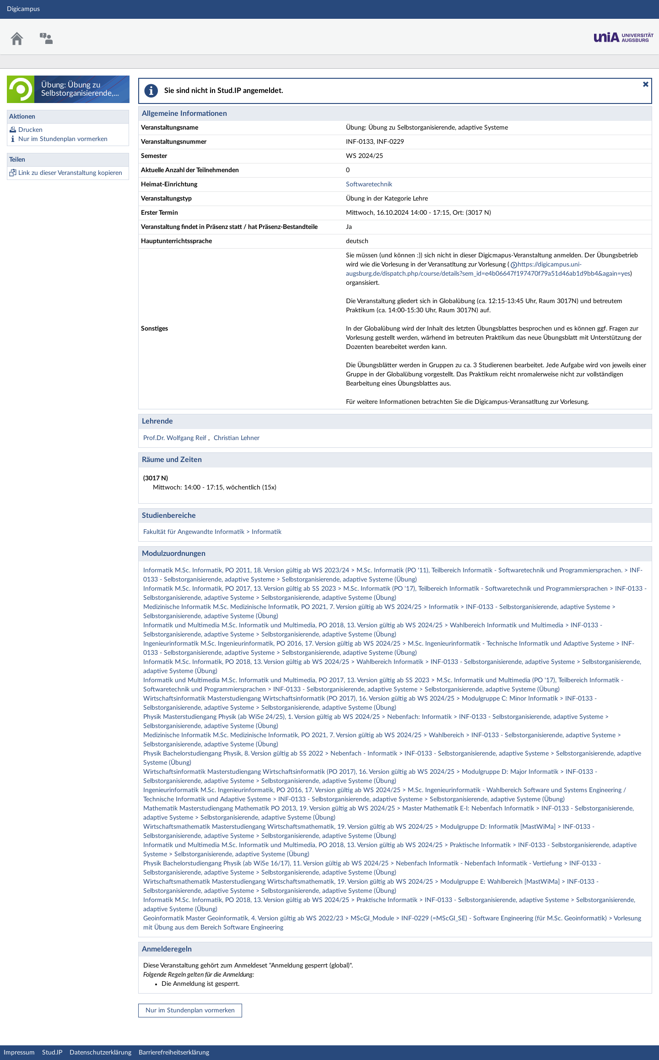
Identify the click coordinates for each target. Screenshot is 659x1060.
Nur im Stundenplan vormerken (63, 139)
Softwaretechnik (369, 184)
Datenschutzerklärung (100, 1052)
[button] (645, 84)
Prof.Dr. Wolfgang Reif (175, 438)
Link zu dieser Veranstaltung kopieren (70, 173)
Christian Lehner (236, 438)
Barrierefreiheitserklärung (174, 1052)
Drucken (30, 130)
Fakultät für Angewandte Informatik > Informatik (212, 532)
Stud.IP (52, 1052)
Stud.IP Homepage (624, 34)
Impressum (19, 1052)
